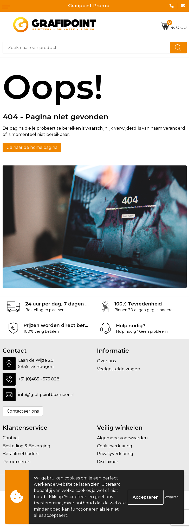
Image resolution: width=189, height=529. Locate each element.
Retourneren (16, 461)
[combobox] (86, 47)
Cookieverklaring (114, 445)
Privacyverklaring (115, 453)
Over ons (106, 360)
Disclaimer (107, 461)
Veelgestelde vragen (118, 368)
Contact (11, 437)
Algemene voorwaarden (122, 437)
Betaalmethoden (20, 453)
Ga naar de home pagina (31, 147)
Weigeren (172, 497)
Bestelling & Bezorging (26, 445)
